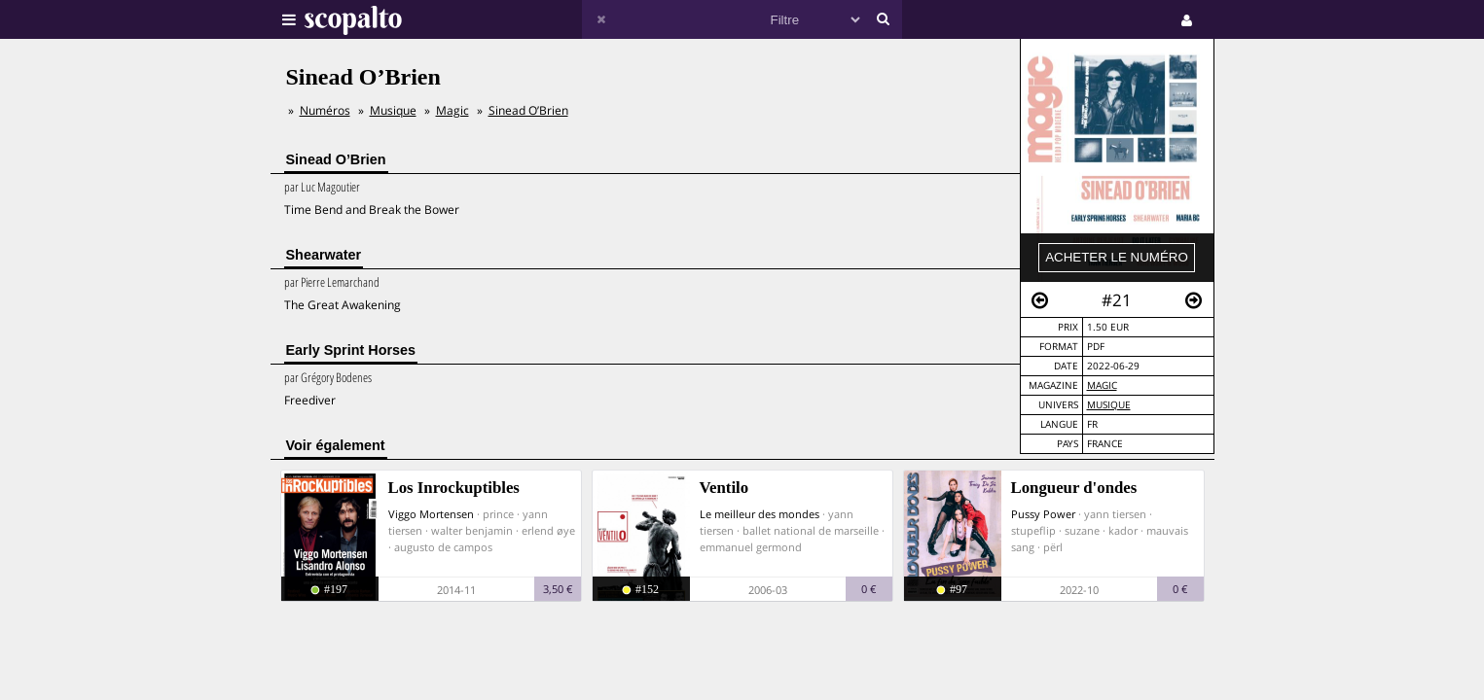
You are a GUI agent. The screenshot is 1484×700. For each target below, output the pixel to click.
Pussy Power (1043, 514)
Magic (1102, 385)
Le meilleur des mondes (759, 514)
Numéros (325, 110)
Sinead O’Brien (528, 110)
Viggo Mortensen (431, 514)
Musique (1109, 405)
